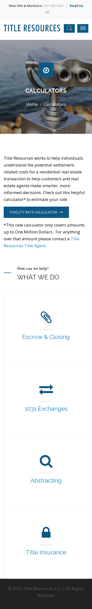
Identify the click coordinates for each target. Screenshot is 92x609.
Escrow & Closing (46, 336)
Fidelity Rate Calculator (36, 212)
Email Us (76, 5)
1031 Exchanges (46, 408)
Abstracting (46, 480)
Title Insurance (46, 552)
